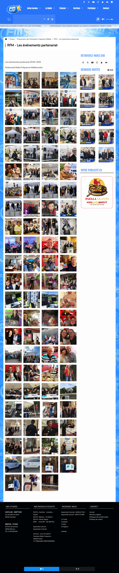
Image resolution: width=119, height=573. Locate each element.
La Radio (48, 8)
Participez (91, 8)
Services (76, 8)
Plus (110, 70)
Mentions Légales (94, 527)
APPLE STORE (79, 514)
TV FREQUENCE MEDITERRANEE (44, 541)
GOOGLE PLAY (80, 512)
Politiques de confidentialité (98, 517)
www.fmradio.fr (45, 534)
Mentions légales (95, 514)
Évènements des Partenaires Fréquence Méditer (34, 39)
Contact (106, 8)
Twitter (63, 524)
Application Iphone (39, 526)
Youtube (64, 531)
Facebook (64, 522)
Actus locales (32, 8)
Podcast (62, 8)
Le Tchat (64, 519)
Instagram (64, 526)
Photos (12, 39)
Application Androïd (40, 529)
